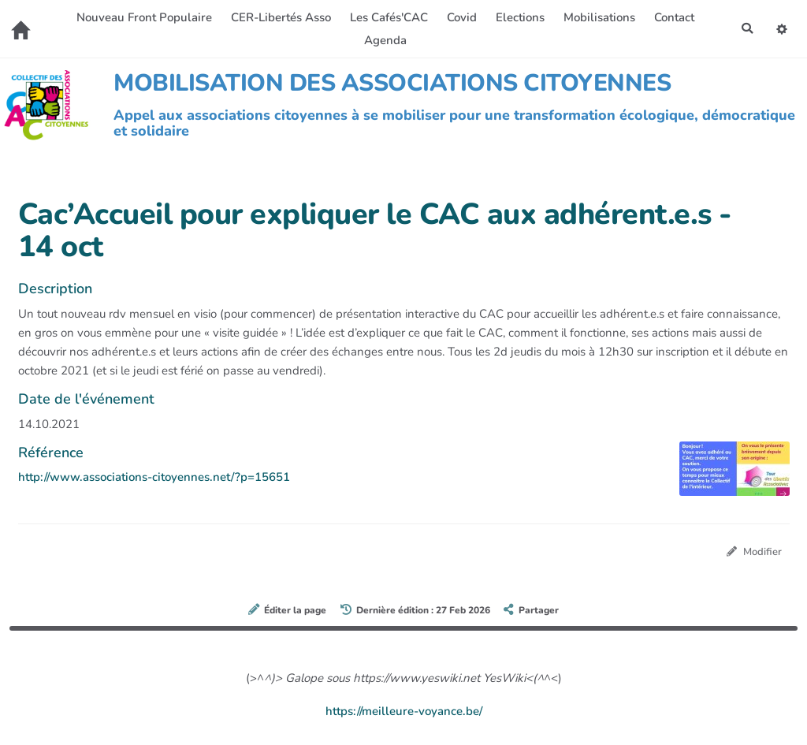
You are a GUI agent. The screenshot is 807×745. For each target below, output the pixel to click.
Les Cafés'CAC (387, 17)
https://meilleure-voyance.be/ (403, 712)
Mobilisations (598, 17)
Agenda (384, 40)
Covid (460, 17)
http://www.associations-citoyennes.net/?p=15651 (154, 477)
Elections (518, 17)
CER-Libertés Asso (279, 17)
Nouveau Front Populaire (142, 17)
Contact (673, 17)
